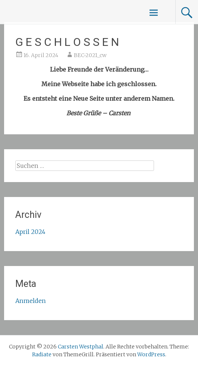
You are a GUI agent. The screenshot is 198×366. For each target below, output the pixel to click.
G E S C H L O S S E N (67, 42)
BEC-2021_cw (90, 55)
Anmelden (30, 300)
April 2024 (30, 231)
